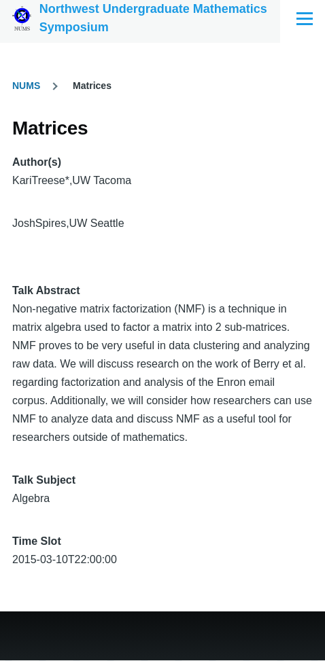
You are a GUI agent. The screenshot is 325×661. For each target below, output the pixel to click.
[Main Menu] (304, 18)
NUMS (26, 85)
